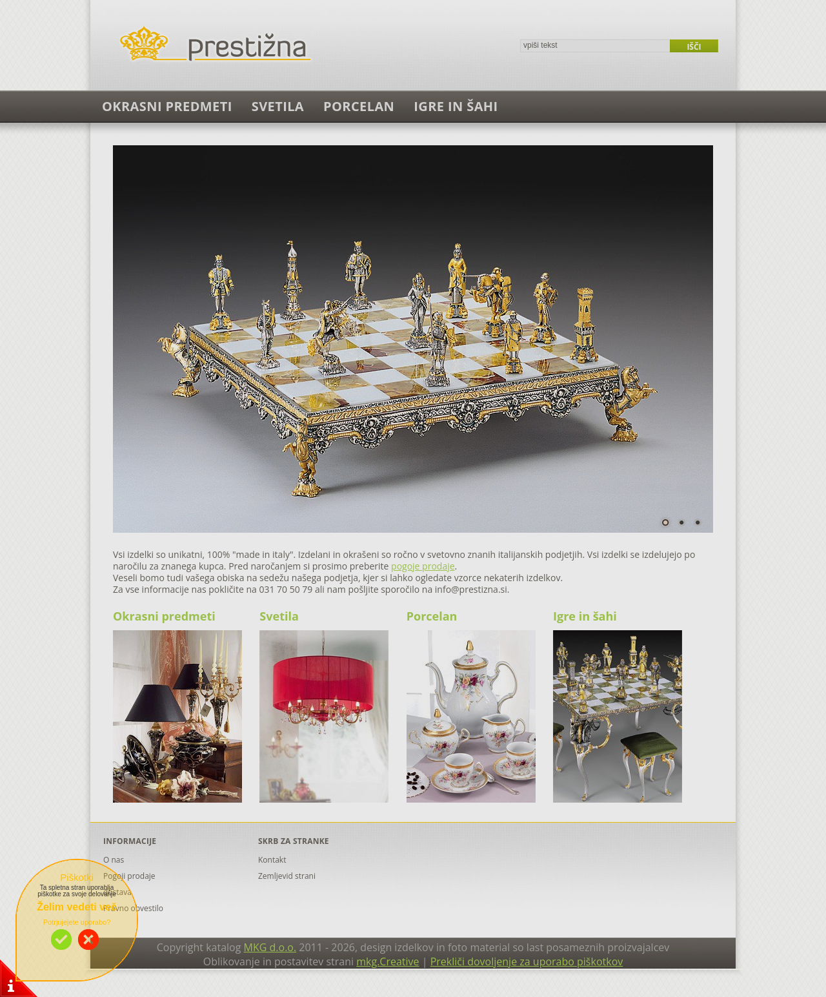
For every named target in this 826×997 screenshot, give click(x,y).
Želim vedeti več (77, 906)
